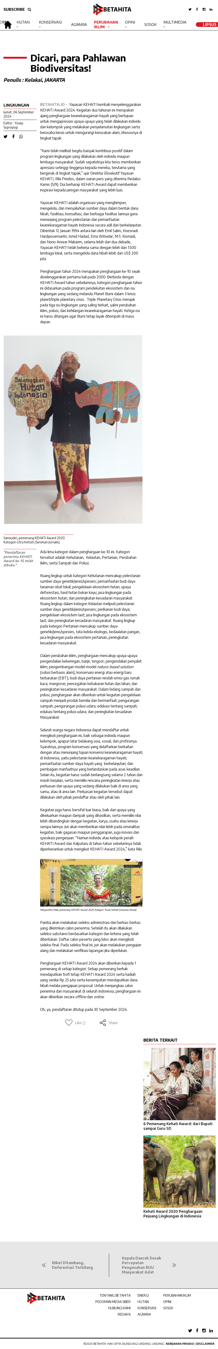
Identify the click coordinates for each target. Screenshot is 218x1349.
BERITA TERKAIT (160, 1040)
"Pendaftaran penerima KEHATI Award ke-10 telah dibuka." (18, 558)
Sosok (150, 24)
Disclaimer (205, 1343)
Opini (130, 22)
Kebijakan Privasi (180, 1343)
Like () (75, 1022)
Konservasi (50, 22)
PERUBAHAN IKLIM (177, 1295)
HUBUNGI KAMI (119, 1308)
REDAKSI (124, 1314)
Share (108, 1022)
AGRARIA (144, 1314)
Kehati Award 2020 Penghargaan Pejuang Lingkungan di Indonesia (172, 1213)
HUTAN (143, 1302)
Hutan (23, 22)
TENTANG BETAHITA (115, 1295)
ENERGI (143, 1295)
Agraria (79, 24)
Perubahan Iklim (106, 24)
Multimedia (175, 22)
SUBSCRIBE (14, 9)
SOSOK (168, 1308)
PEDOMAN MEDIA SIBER (113, 1302)
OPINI (167, 1302)
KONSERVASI (147, 1308)
